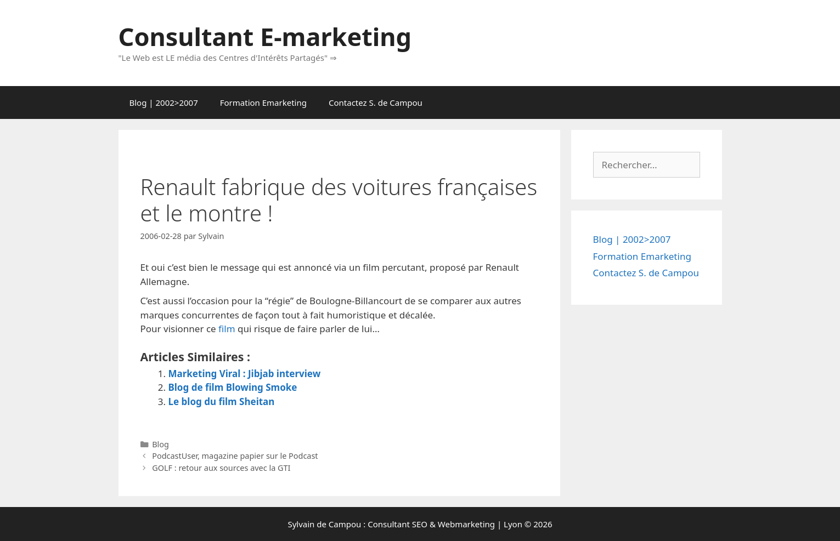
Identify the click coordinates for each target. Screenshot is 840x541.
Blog (160, 444)
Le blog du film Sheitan (221, 401)
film (226, 328)
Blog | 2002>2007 (163, 102)
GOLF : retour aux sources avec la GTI (221, 468)
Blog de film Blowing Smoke (232, 387)
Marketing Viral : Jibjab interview (244, 373)
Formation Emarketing (263, 102)
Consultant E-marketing (265, 36)
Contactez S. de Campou (375, 102)
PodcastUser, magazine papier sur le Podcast (235, 456)
